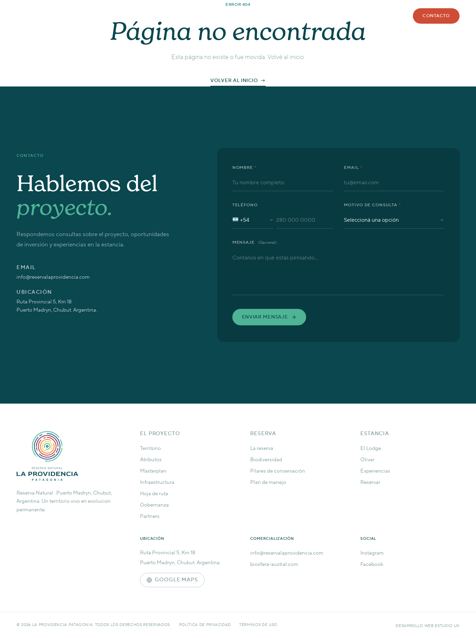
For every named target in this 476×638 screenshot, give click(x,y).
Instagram (372, 553)
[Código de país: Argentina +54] (253, 220)
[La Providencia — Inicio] (64, 456)
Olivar (367, 459)
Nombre (244, 167)
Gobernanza (154, 505)
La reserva (261, 448)
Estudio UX (447, 626)
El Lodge (370, 448)
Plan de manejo (268, 482)
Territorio (150, 448)
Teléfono (245, 205)
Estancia (275, 13)
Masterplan (153, 471)
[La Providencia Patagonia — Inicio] (102, 33)
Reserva (240, 13)
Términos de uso (258, 625)
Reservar (370, 482)
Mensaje (254, 242)
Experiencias (375, 471)
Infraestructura (157, 482)
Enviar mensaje (269, 317)
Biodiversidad (266, 459)
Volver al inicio (234, 81)
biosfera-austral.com (274, 564)
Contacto (436, 16)
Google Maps (172, 580)
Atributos (151, 459)
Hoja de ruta (154, 493)
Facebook (371, 564)
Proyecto (202, 13)
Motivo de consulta (372, 205)
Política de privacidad (205, 625)
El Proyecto (160, 433)
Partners (150, 516)
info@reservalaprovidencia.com (53, 277)
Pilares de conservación (277, 471)
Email (353, 167)
